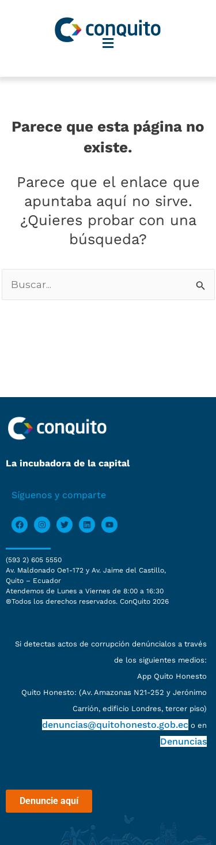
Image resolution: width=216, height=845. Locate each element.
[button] (108, 43)
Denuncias (183, 741)
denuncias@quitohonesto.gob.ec (115, 724)
